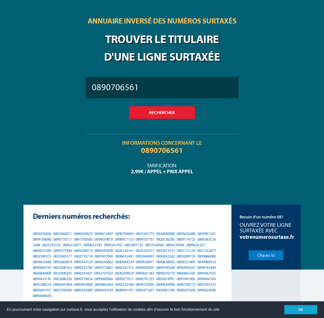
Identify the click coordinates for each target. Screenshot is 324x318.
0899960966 (103, 279)
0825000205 (62, 273)
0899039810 (103, 239)
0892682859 (62, 262)
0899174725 (186, 239)
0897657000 (103, 256)
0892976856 (42, 234)
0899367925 (206, 273)
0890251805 (186, 262)
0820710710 (83, 256)
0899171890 (62, 250)
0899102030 (145, 284)
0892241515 (124, 267)
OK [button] (300, 309)
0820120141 (124, 250)
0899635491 (124, 256)
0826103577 (145, 250)
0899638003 (165, 262)
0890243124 (83, 262)
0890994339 (124, 262)
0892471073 (165, 250)
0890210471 (72, 245)
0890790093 (124, 234)
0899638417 (145, 262)
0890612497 (103, 234)
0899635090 (186, 234)
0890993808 (83, 284)
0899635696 (206, 290)
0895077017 (124, 279)
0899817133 (124, 239)
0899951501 (206, 234)
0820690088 (165, 234)
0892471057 (145, 290)
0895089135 (186, 256)
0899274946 (175, 245)
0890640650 (42, 296)
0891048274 (42, 284)
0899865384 (103, 284)
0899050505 (145, 267)
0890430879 (83, 234)
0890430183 (206, 279)
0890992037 (186, 267)
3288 (36, 245)
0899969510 (206, 262)
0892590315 (42, 256)
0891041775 (145, 234)
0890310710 (165, 273)
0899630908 (165, 284)
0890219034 (83, 279)
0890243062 (103, 262)
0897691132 (134, 245)
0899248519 (83, 250)
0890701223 (145, 279)
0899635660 (42, 262)
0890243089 (83, 290)
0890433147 (42, 279)
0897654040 (154, 245)
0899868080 (206, 256)
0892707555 (103, 273)
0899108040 (42, 239)
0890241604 (186, 290)
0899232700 (83, 267)
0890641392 (145, 273)
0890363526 (206, 239)
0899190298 (165, 267)
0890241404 (62, 284)
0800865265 (186, 273)
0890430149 (103, 290)
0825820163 (62, 267)
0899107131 (145, 239)
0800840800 (42, 273)
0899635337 (195, 245)
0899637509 (42, 250)
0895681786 (165, 290)
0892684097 (145, 256)
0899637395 (92, 245)
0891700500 (83, 239)
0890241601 (83, 273)
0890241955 (113, 245)
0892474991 (165, 279)
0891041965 (186, 279)
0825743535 (51, 245)
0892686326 (62, 279)
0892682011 (62, 234)
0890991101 (124, 290)
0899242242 (165, 256)
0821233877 (206, 250)
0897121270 (186, 250)
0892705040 (62, 290)
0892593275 (206, 284)
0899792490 (206, 267)
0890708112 (186, 284)
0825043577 (62, 256)
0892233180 (124, 284)
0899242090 (103, 250)
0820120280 (165, 239)
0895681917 (42, 290)
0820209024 (124, 273)
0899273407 (103, 267)
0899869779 (42, 267)
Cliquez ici (266, 255)
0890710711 (62, 239)
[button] (222, 310)
